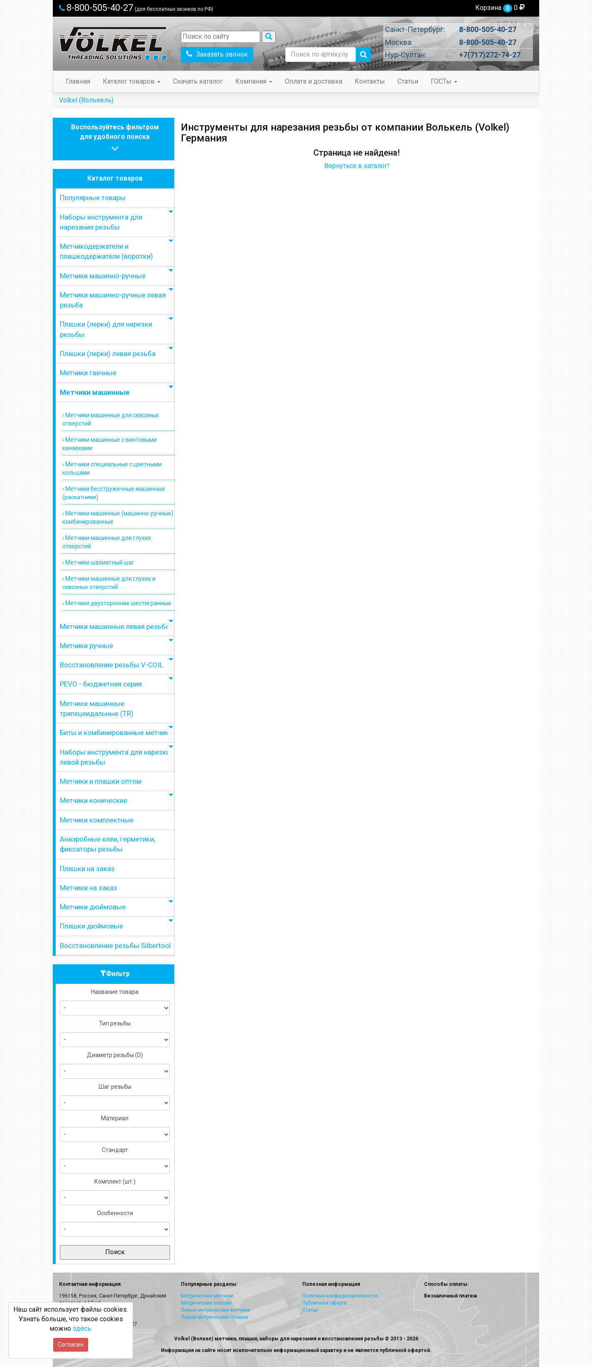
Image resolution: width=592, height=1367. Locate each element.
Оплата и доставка (313, 81)
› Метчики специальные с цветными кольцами (112, 468)
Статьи (407, 81)
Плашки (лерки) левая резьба (107, 353)
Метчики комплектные (96, 820)
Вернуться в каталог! (357, 166)
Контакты (370, 81)
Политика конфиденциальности (340, 1296)
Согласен (71, 1344)
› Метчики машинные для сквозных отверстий (110, 419)
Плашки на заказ (87, 868)
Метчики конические (93, 800)
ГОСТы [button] (444, 81)
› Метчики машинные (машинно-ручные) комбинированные (117, 517)
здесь (82, 1328)
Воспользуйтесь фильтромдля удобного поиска (115, 138)
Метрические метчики (207, 1296)
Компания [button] (253, 81)
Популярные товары (93, 197)
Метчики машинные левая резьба (114, 626)
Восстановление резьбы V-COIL (111, 665)
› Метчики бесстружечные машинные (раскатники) (113, 492)
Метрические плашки (206, 1303)
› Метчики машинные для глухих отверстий (106, 542)
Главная (78, 81)
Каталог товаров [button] (131, 81)
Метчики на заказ (88, 888)
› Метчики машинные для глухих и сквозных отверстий (108, 582)
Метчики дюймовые (93, 907)
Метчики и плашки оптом (100, 781)
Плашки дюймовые (91, 926)
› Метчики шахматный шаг (98, 562)
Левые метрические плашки (214, 1317)
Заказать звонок (217, 54)
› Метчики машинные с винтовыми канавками (109, 443)
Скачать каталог (198, 81)
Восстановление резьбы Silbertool (115, 945)
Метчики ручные (86, 645)
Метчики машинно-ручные (103, 276)
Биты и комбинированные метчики (116, 732)
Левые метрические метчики (215, 1310)
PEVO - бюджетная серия (101, 684)
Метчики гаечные (88, 373)
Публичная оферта (324, 1303)
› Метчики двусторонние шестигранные (116, 603)
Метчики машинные (95, 392)
